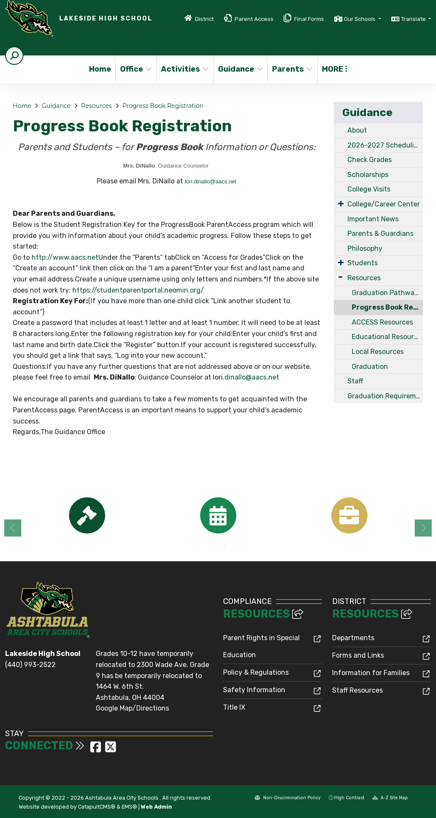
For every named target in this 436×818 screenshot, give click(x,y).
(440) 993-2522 (30, 665)
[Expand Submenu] (341, 203)
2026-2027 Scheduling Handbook (385, 145)
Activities (184, 69)
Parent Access (254, 19)
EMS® (129, 806)
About (357, 130)
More (334, 69)
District (204, 19)
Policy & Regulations (256, 672)
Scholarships (367, 175)
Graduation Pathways (387, 293)
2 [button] (224, 546)
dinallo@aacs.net (251, 377)
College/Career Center (383, 204)
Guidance (240, 69)
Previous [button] (12, 528)
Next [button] (423, 528)
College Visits (368, 189)
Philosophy (364, 248)
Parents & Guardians (380, 233)
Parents (292, 69)
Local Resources (378, 352)
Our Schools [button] (360, 19)
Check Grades (369, 160)
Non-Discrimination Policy (288, 798)
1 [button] (211, 546)
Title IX (234, 707)
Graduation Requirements (385, 396)
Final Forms (309, 19)
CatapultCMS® (96, 806)
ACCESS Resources (382, 322)
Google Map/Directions (132, 708)
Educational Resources (387, 337)
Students (362, 263)
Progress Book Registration (163, 106)
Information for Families (371, 673)
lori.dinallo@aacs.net (210, 181)
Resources (96, 106)
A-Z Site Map (390, 798)
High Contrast (349, 798)
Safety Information (254, 690)
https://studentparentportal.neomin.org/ (138, 290)
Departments (353, 638)
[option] (86, 515)
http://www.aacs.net (65, 257)
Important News (373, 219)
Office (136, 69)
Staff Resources (357, 690)
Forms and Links (358, 655)
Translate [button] (414, 19)
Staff (355, 381)
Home (100, 69)
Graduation (370, 367)
